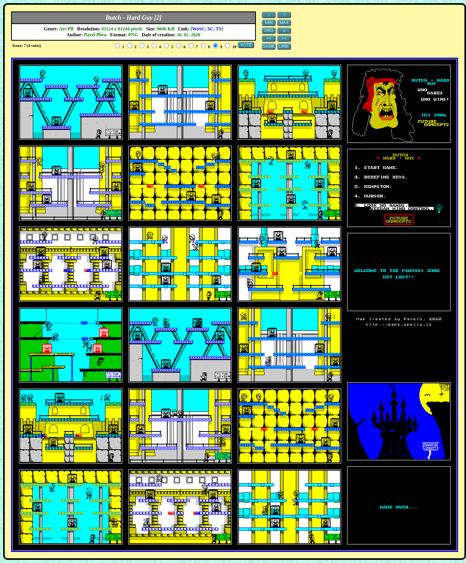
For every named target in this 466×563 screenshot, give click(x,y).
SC (210, 29)
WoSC (198, 29)
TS (219, 29)
